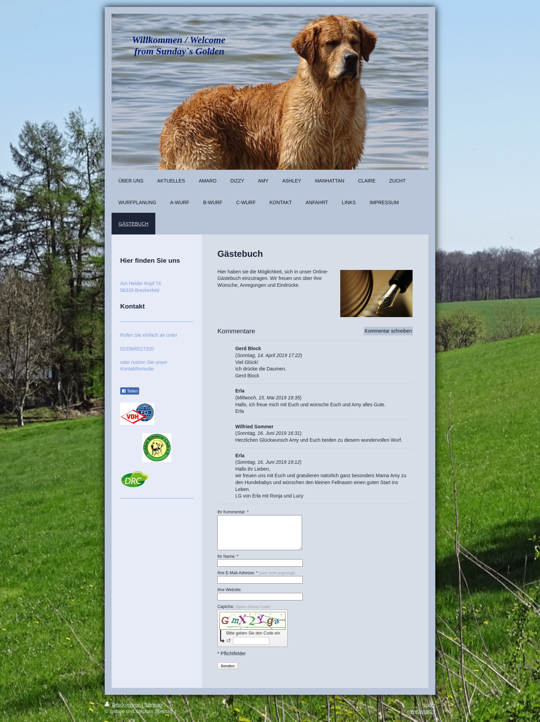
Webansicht (422, 711)
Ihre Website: (229, 589)
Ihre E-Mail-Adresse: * (256, 573)
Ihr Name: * (227, 556)
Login (429, 705)
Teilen (130, 391)
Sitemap (153, 705)
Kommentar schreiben (388, 331)
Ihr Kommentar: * (233, 512)
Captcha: (244, 606)
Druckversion (123, 705)
